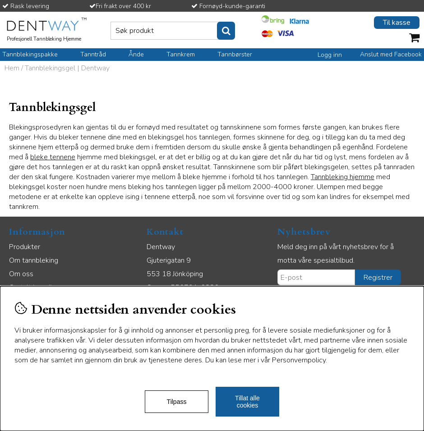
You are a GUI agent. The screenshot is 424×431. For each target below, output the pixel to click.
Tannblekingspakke (30, 54)
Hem (12, 68)
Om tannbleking (33, 260)
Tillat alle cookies (247, 401)
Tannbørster (234, 54)
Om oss (21, 274)
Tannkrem (180, 54)
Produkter (24, 247)
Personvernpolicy (299, 360)
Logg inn (330, 55)
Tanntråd (93, 54)
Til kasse (396, 23)
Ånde (136, 54)
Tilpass (177, 401)
